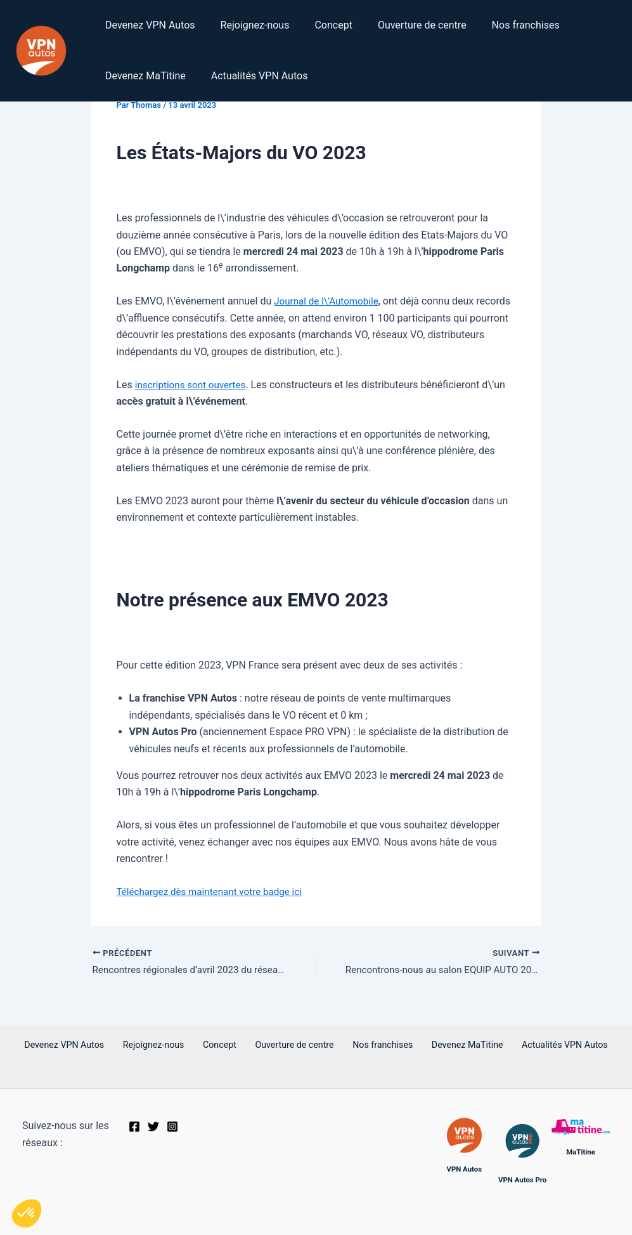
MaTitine (580, 1151)
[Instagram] (172, 1127)
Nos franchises (503, 25)
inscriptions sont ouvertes (193, 385)
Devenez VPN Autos (148, 25)
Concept (320, 25)
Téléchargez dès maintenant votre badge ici (215, 891)
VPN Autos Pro (522, 1179)
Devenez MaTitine (143, 76)
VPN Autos (464, 1169)
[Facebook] (134, 1127)
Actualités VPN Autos (251, 76)
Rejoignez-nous (247, 25)
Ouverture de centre (404, 25)
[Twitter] (153, 1127)
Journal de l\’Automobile (329, 301)
